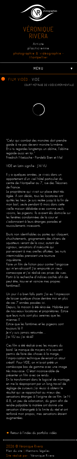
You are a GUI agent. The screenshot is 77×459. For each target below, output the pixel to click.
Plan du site (14, 450)
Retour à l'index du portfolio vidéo (31, 432)
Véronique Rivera (42, 455)
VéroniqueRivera (38, 32)
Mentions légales (37, 450)
